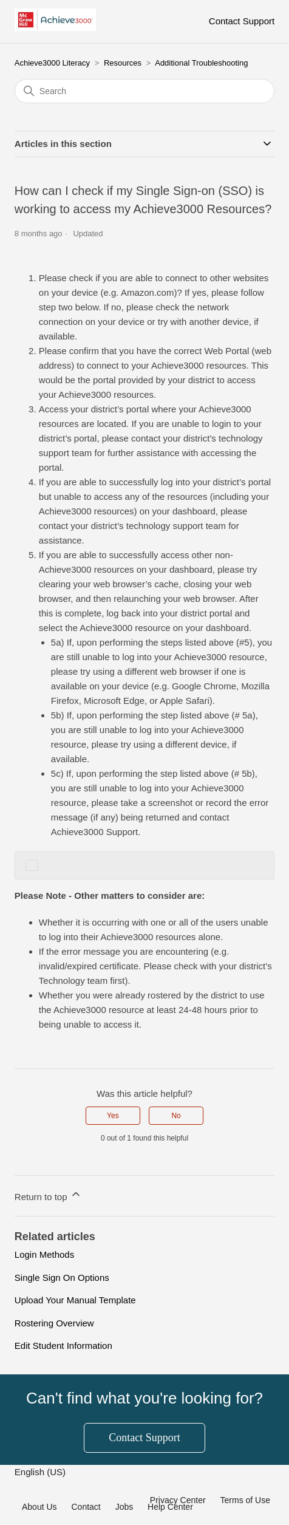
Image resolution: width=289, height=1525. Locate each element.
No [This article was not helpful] (175, 1115)
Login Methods (44, 1254)
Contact (85, 1507)
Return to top (48, 1195)
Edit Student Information (63, 1345)
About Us (39, 1507)
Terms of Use (245, 1500)
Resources (122, 62)
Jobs (124, 1507)
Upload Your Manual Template (75, 1300)
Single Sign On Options (62, 1277)
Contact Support (241, 21)
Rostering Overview (54, 1323)
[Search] (144, 91)
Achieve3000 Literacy (52, 62)
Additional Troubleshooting (201, 62)
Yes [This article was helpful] (113, 1115)
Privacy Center (178, 1500)
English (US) (41, 1472)
